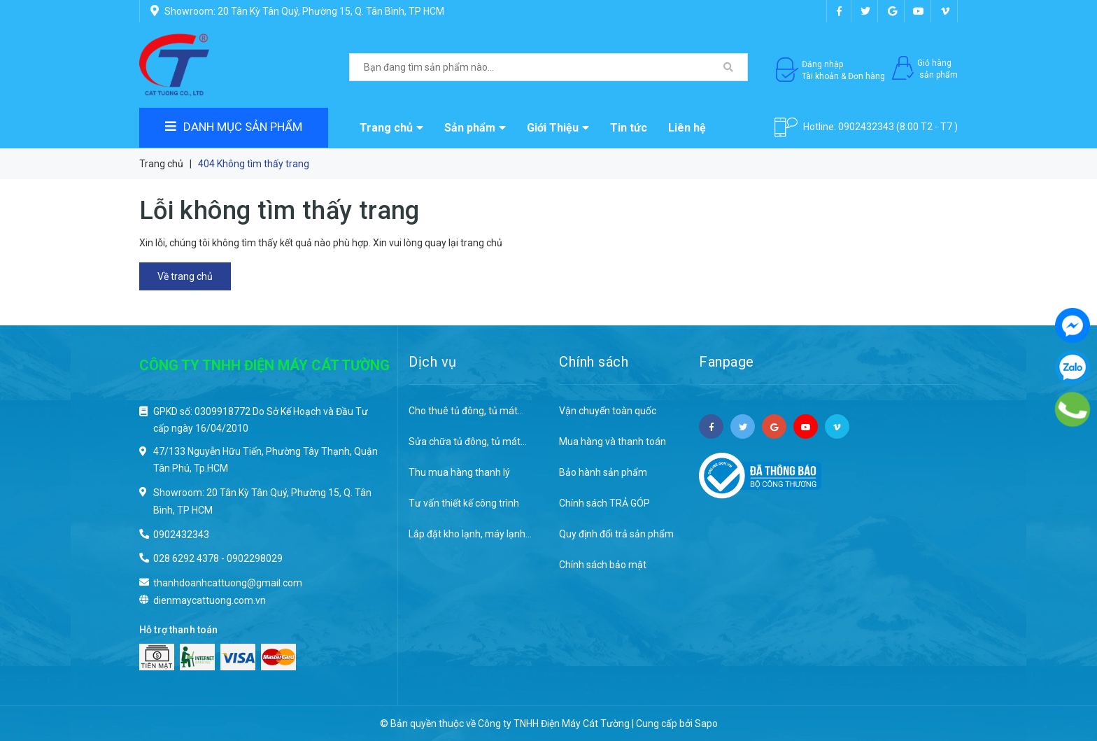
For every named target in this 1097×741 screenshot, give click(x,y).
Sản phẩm (475, 127)
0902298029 (255, 558)
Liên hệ (687, 127)
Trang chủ (391, 127)
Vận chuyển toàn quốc (607, 410)
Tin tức (628, 127)
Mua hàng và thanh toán (612, 441)
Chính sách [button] (593, 361)
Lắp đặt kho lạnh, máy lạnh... (470, 533)
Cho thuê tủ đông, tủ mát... (466, 410)
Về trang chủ (185, 276)
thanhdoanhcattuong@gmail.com (227, 582)
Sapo (706, 723)
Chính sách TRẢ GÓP (604, 503)
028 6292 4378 (186, 558)
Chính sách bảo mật (602, 564)
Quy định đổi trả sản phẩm (616, 533)
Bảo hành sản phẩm (603, 472)
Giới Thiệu (558, 127)
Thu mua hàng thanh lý (459, 472)
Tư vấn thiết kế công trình (464, 503)
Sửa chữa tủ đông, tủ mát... (468, 441)
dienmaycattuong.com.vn (209, 600)
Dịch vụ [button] (433, 361)
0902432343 (866, 126)
